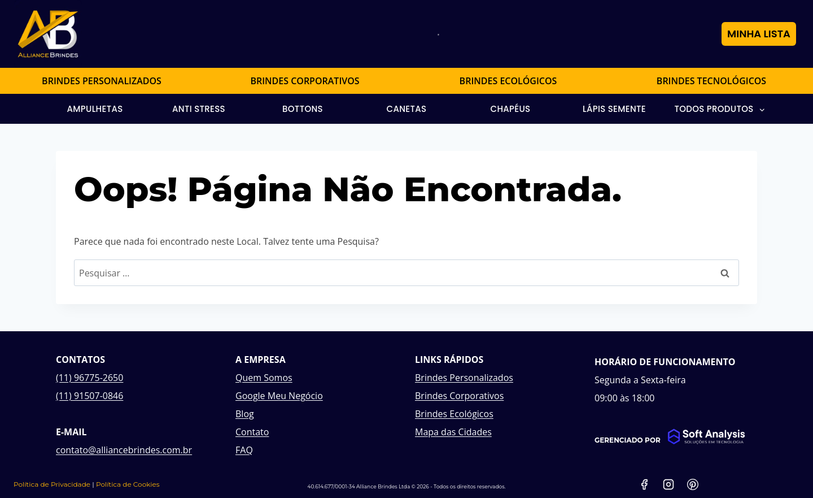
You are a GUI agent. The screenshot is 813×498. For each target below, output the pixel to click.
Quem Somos (263, 377)
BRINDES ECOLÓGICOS (508, 81)
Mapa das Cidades (453, 432)
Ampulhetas (95, 109)
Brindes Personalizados (464, 377)
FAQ (244, 450)
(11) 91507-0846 (89, 395)
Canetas (407, 109)
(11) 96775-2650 (89, 377)
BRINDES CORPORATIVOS (304, 81)
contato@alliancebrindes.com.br (124, 450)
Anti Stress (198, 109)
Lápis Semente (614, 109)
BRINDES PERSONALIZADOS (101, 81)
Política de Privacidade (52, 484)
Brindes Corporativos (459, 395)
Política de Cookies (128, 484)
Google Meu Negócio (279, 395)
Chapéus (511, 109)
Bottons (302, 109)
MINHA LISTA (758, 34)
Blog (244, 414)
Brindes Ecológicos (454, 414)
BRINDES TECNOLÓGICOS (711, 81)
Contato (252, 432)
